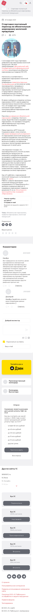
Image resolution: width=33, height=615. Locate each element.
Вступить (16, 551)
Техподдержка (7, 603)
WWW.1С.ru (6, 474)
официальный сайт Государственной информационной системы (15, 68)
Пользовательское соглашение (13, 586)
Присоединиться (16, 535)
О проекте (5, 582)
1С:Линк (5, 478)
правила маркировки (10, 215)
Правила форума (8, 600)
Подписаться (16, 503)
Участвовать (16, 519)
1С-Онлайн (6, 481)
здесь (11, 179)
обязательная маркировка (16, 213)
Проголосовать (16, 450)
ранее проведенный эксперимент (17, 134)
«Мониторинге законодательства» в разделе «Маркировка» (14, 192)
